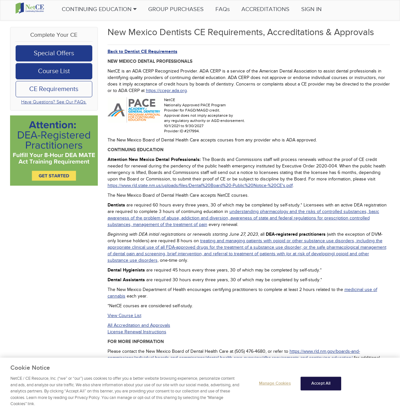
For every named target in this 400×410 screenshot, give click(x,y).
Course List (54, 71)
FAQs (235, 9)
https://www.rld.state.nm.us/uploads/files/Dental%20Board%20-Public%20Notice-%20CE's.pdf (200, 185)
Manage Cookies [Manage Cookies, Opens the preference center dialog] (275, 384)
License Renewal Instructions (137, 332)
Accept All (320, 384)
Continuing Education (111, 9)
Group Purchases (188, 9)
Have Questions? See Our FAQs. (53, 102)
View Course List (124, 315)
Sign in (324, 9)
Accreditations (278, 9)
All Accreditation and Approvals (139, 325)
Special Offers (54, 53)
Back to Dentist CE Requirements (142, 51)
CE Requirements (53, 89)
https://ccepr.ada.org (166, 90)
